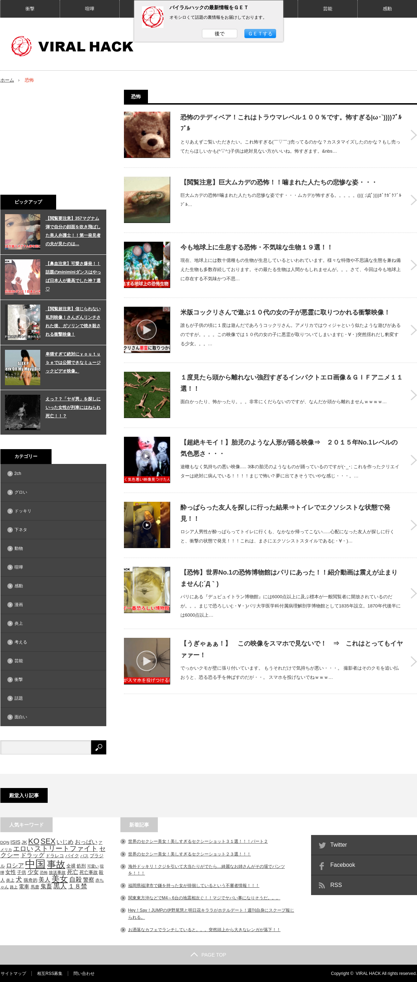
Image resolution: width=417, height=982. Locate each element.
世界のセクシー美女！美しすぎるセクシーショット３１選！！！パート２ (198, 841)
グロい (20, 492)
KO (34, 841)
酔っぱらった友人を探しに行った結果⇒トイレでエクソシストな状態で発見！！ (285, 506)
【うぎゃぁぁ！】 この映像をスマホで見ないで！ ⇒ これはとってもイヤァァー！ (291, 642)
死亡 (72, 871)
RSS (336, 885)
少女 (33, 871)
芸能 (327, 8)
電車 (24, 886)
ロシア (15, 865)
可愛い (93, 866)
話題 (18, 698)
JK (24, 842)
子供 (21, 872)
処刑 (81, 865)
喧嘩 (89, 8)
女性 (10, 872)
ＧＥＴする (260, 33)
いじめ (64, 842)
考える (20, 642)
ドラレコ (55, 855)
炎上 (18, 623)
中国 (35, 863)
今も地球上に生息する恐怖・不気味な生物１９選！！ (256, 244)
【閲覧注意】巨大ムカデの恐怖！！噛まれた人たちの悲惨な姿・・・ (278, 180)
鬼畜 (46, 885)
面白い (20, 717)
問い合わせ (83, 973)
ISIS (15, 842)
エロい (23, 848)
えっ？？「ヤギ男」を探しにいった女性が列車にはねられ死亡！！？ (73, 407)
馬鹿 (35, 886)
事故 (56, 864)
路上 (14, 886)
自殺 (75, 879)
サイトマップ (13, 973)
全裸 (71, 865)
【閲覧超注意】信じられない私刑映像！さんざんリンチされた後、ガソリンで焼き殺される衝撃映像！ (73, 321)
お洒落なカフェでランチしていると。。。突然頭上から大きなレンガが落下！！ (204, 929)
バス (84, 855)
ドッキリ (22, 510)
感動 (387, 8)
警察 (88, 879)
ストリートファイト (66, 848)
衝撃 (30, 8)
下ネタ (20, 529)
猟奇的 (30, 879)
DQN (5, 842)
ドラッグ (32, 855)
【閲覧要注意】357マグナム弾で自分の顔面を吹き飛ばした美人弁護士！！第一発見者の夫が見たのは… (73, 231)
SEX (48, 841)
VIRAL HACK (368, 973)
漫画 (18, 604)
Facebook (342, 865)
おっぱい (86, 842)
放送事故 (57, 872)
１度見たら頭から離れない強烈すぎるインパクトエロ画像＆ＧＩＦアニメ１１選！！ (291, 378)
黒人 (60, 885)
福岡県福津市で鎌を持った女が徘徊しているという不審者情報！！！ (194, 885)
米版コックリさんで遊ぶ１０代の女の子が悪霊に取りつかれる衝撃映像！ (285, 308)
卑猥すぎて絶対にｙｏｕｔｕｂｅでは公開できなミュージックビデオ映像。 (73, 363)
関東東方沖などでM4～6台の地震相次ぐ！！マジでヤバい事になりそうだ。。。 (204, 897)
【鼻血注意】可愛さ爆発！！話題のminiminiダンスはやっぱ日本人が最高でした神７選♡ (73, 276)
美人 (44, 879)
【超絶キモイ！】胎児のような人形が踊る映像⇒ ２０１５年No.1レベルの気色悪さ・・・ (289, 442)
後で (220, 33)
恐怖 (44, 872)
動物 (18, 548)
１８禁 (77, 885)
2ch (17, 473)
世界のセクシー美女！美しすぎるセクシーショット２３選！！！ (189, 853)
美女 (60, 878)
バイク (72, 855)
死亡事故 (88, 872)
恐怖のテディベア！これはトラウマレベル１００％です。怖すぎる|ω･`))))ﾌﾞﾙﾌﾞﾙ (290, 122)
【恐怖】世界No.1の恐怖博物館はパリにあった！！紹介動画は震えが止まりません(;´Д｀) (289, 570)
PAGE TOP (208, 954)
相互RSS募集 (49, 973)
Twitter (338, 845)
